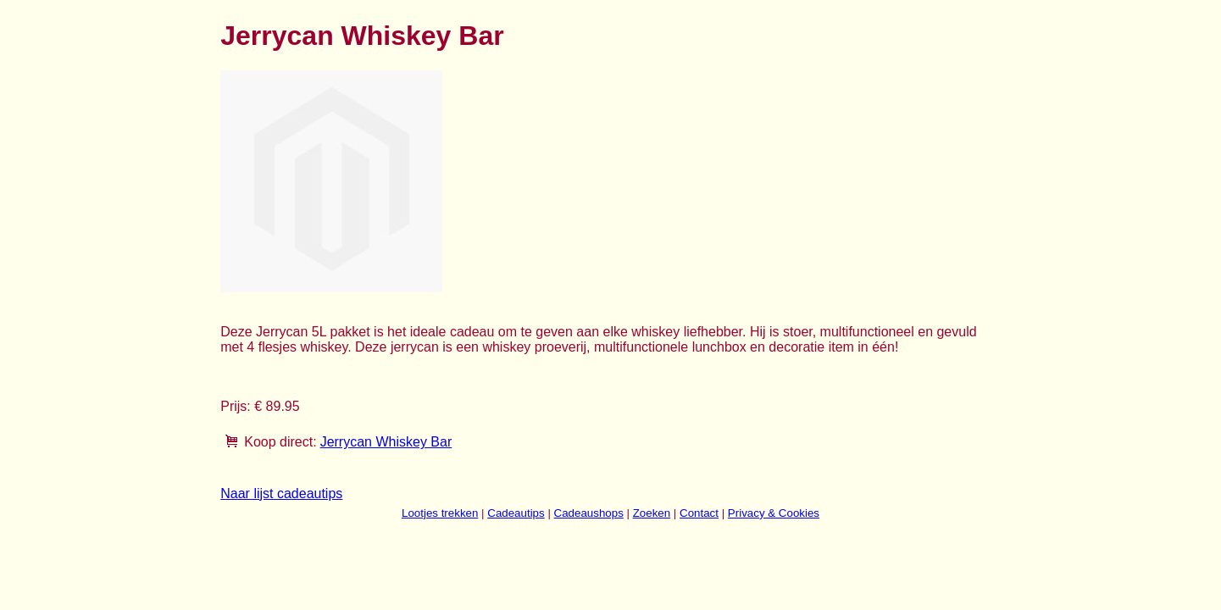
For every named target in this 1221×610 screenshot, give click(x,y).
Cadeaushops (589, 513)
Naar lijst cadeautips (281, 493)
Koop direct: (280, 442)
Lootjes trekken (440, 513)
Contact (699, 513)
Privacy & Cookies (773, 513)
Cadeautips (515, 513)
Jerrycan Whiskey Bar (386, 442)
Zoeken (651, 513)
